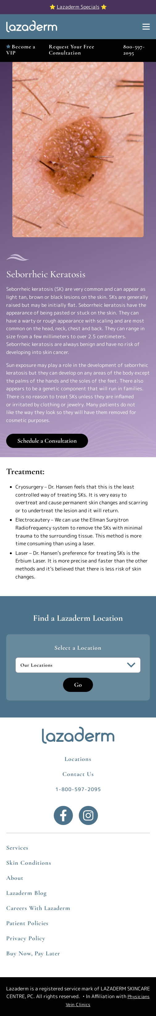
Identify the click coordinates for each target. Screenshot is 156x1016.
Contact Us (78, 774)
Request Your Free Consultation (72, 49)
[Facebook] (63, 815)
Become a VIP (21, 49)
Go (78, 685)
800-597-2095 (134, 49)
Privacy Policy (25, 938)
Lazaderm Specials (78, 6)
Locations (78, 759)
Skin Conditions (28, 863)
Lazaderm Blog (26, 893)
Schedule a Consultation (47, 441)
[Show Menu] (146, 26)
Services (17, 847)
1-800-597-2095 (78, 789)
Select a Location (78, 648)
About (14, 878)
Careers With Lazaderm (38, 908)
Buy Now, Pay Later (33, 953)
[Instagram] (88, 815)
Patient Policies (27, 923)
